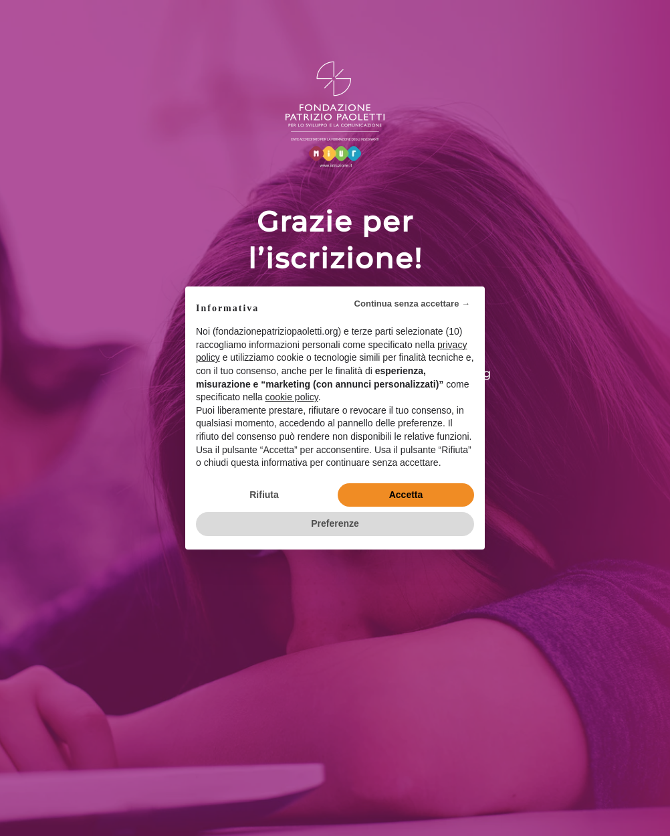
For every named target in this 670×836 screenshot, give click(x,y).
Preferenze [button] (335, 523)
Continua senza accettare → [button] (412, 304)
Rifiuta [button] (264, 494)
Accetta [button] (406, 494)
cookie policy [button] (291, 397)
